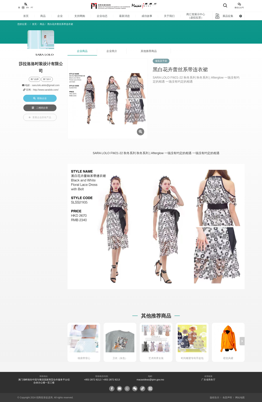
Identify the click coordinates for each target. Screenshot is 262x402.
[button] (242, 341)
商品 (43, 16)
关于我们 (169, 16)
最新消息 (124, 16)
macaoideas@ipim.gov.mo (150, 379)
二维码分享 (40, 107)
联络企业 (40, 98)
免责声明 (227, 397)
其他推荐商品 (149, 51)
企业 (60, 16)
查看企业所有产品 (40, 117)
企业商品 (82, 51)
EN (27, 8)
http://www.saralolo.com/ (45, 89)
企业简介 (111, 51)
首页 (26, 16)
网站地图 (240, 397)
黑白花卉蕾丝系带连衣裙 (60, 24)
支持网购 (79, 16)
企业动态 (102, 16)
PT (32, 8)
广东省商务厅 (208, 379)
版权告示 (214, 397)
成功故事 (147, 16)
